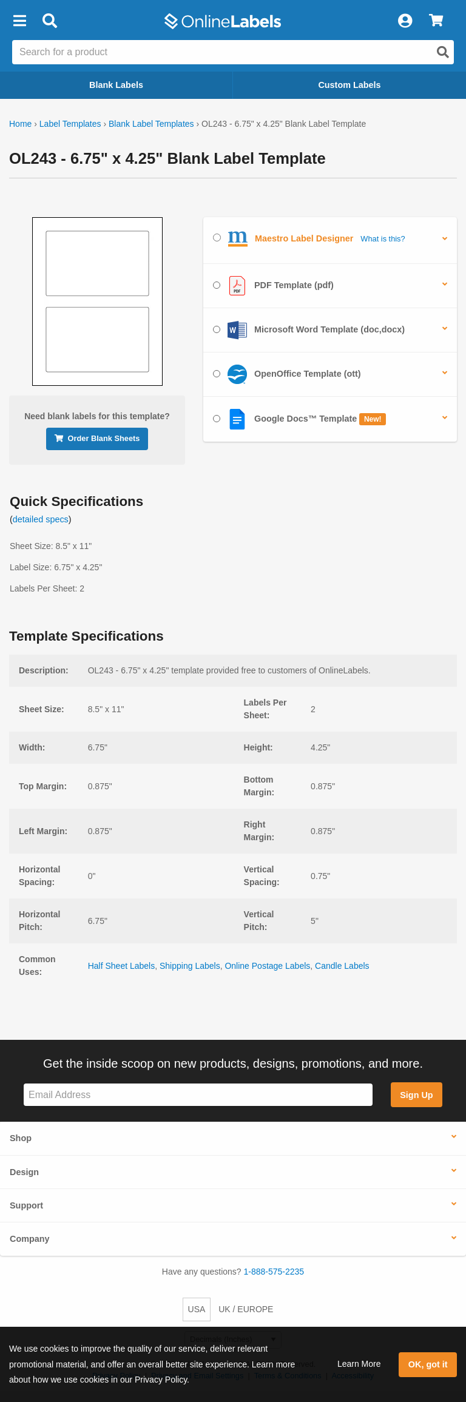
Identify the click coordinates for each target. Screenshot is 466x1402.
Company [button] (30, 1239)
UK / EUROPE (245, 1309)
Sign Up (416, 1095)
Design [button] (24, 1172)
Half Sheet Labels (121, 966)
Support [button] (26, 1205)
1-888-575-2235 (274, 1271)
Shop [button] (21, 1138)
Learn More (359, 1364)
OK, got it (428, 1364)
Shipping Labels (190, 966)
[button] (19, 21)
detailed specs (41, 519)
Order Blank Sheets (97, 438)
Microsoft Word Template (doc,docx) (309, 330)
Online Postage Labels (267, 966)
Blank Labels (116, 85)
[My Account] (405, 21)
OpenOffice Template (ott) (287, 374)
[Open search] (443, 52)
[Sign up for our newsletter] (198, 1095)
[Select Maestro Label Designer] (217, 237)
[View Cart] (436, 21)
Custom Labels (349, 85)
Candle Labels (342, 966)
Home (20, 124)
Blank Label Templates (151, 124)
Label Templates (70, 124)
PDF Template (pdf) (273, 285)
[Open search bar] (49, 21)
